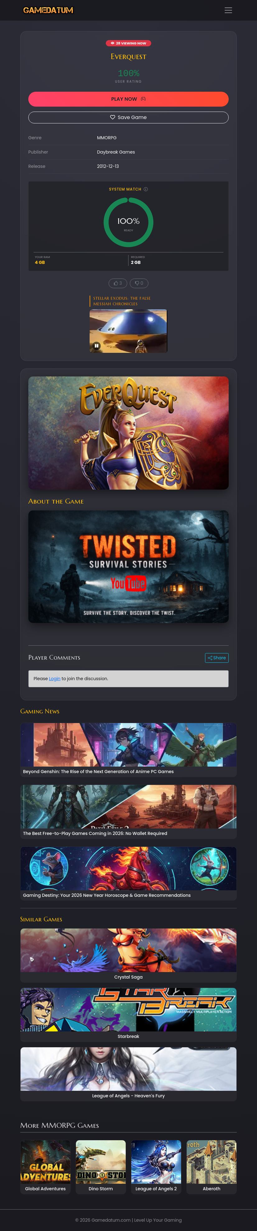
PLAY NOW (128, 99)
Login (54, 678)
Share (217, 658)
